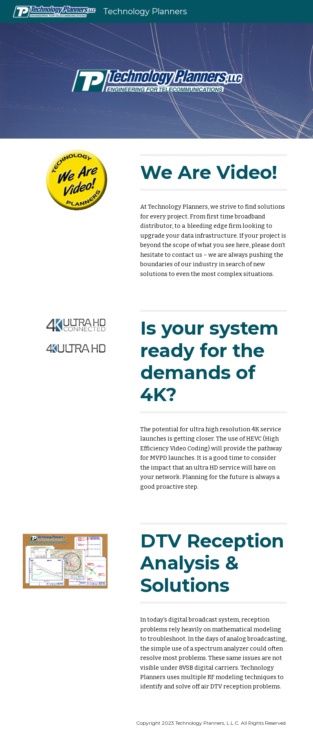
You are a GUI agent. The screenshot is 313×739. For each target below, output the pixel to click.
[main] (213, 172)
